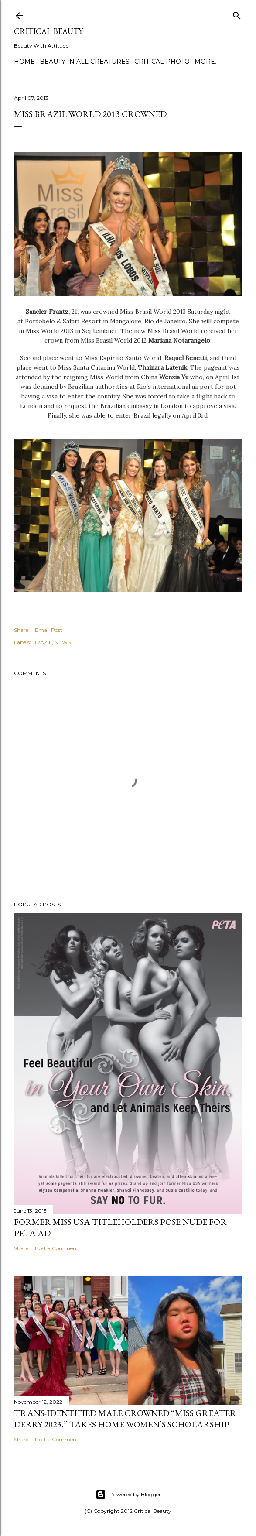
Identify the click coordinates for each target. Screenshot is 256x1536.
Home (24, 61)
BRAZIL (42, 642)
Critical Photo (162, 61)
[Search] (237, 13)
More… (207, 61)
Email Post (48, 630)
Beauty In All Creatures (85, 61)
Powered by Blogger (128, 1494)
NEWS (63, 642)
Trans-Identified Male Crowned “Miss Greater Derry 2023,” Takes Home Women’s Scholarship (125, 1418)
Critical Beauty (48, 31)
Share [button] (21, 630)
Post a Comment (57, 1248)
